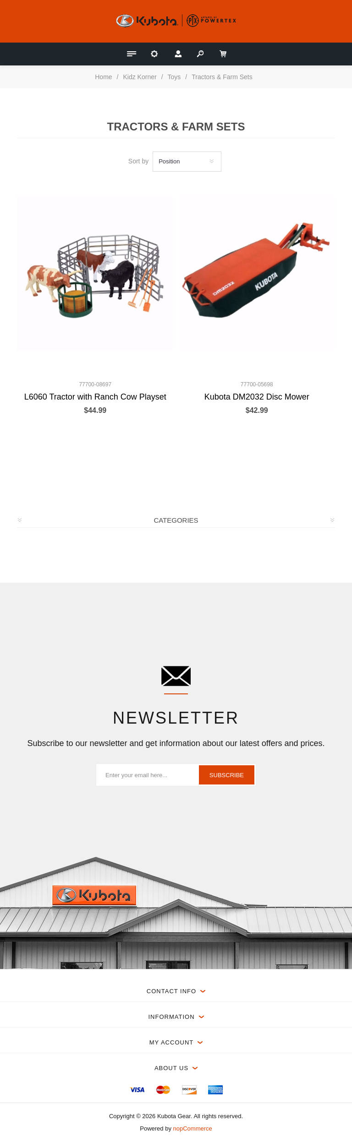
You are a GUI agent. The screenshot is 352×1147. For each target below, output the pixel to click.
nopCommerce (192, 1128)
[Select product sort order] (187, 161)
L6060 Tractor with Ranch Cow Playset (95, 396)
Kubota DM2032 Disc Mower (256, 396)
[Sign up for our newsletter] (176, 774)
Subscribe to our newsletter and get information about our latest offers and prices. (175, 743)
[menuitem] (137, 1089)
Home (103, 77)
